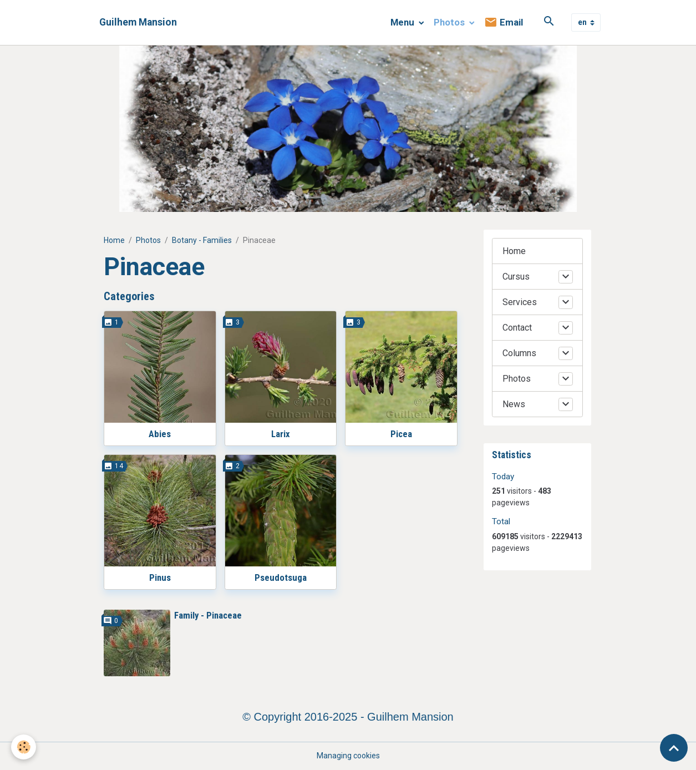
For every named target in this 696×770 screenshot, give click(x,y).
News (513, 404)
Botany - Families (202, 240)
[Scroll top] (674, 748)
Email (503, 22)
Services (519, 302)
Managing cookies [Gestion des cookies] (348, 755)
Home (114, 240)
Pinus (160, 577)
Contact (517, 327)
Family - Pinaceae (208, 615)
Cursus (516, 276)
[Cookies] (23, 746)
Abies (160, 433)
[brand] (138, 22)
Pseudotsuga (281, 577)
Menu (403, 22)
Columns (519, 353)
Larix (280, 433)
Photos (450, 22)
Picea (401, 433)
